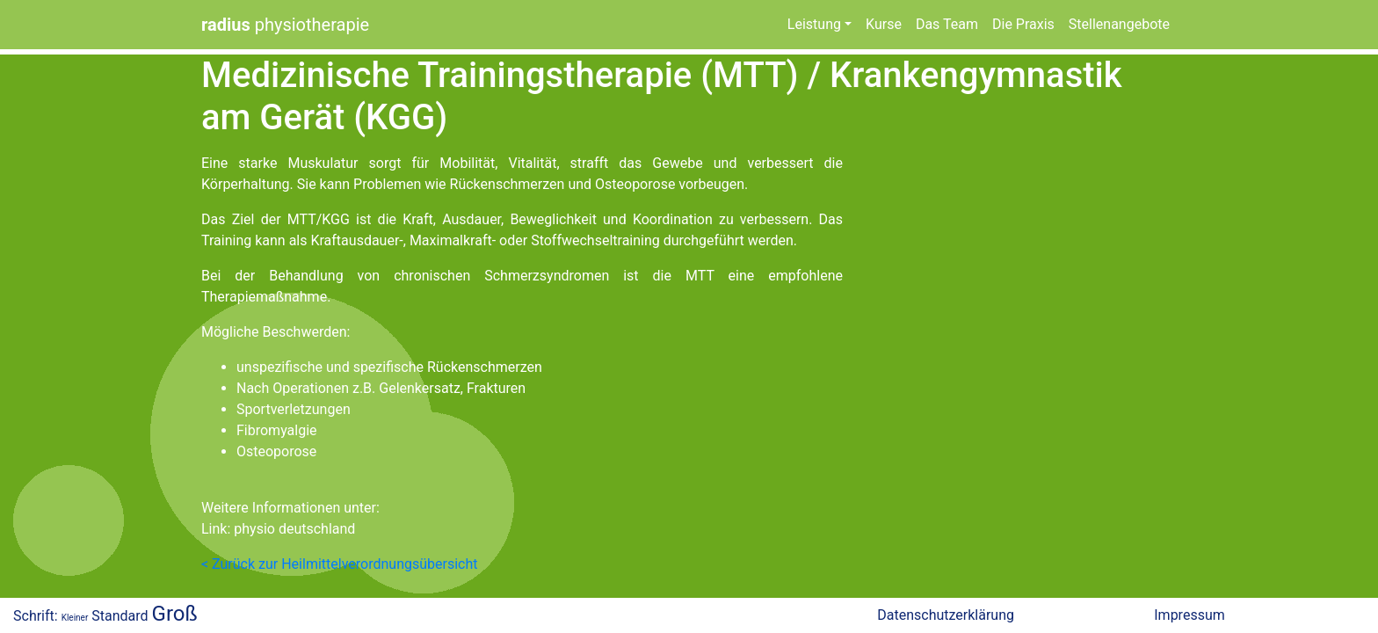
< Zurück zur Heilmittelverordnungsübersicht (339, 564)
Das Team (947, 24)
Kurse (884, 24)
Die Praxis (1023, 24)
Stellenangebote (1119, 24)
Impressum (1189, 615)
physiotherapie (285, 24)
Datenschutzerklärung (945, 615)
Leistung (814, 24)
